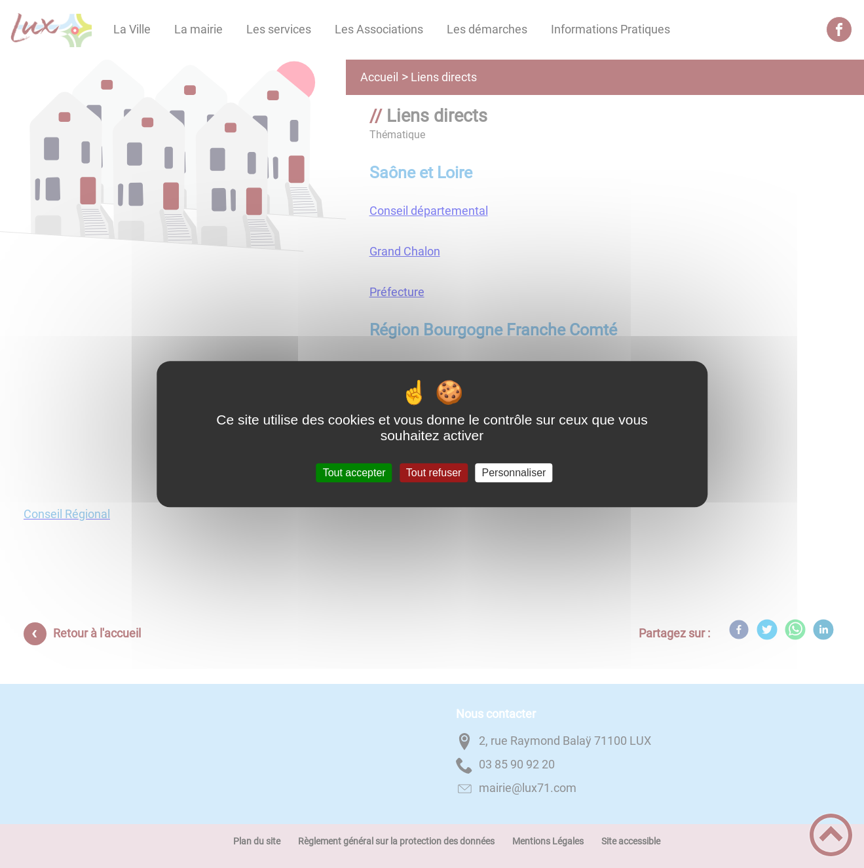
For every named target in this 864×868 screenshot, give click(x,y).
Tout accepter (354, 472)
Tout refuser (433, 472)
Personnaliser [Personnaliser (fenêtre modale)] (514, 472)
